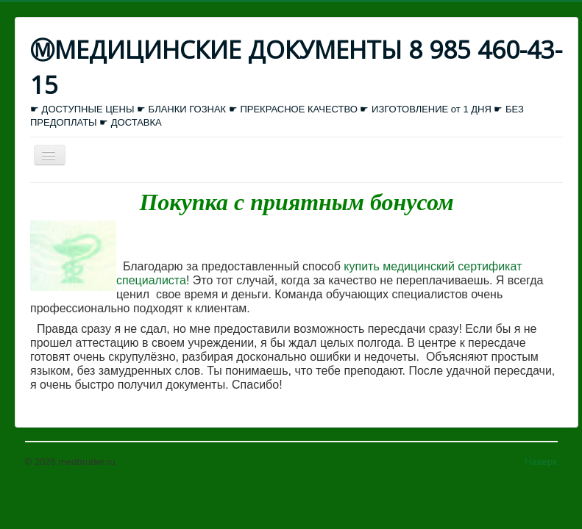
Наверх (541, 461)
